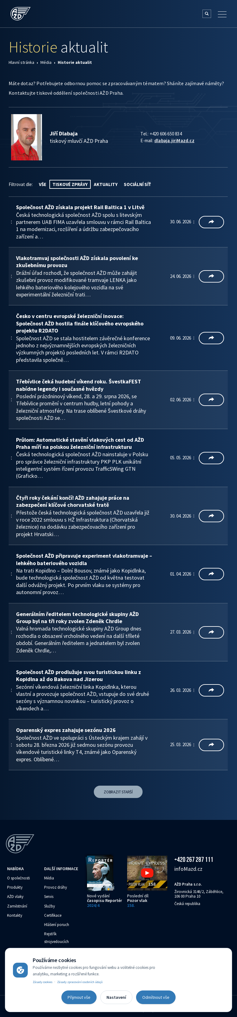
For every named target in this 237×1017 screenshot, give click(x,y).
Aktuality (106, 184)
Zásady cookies (42, 982)
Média (46, 62)
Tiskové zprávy (70, 184)
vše (42, 184)
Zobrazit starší (118, 792)
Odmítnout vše (155, 997)
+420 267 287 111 (193, 859)
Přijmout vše (79, 997)
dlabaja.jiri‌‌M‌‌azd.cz (174, 140)
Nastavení (116, 997)
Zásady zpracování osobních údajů (79, 982)
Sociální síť (137, 184)
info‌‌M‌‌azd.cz (188, 868)
